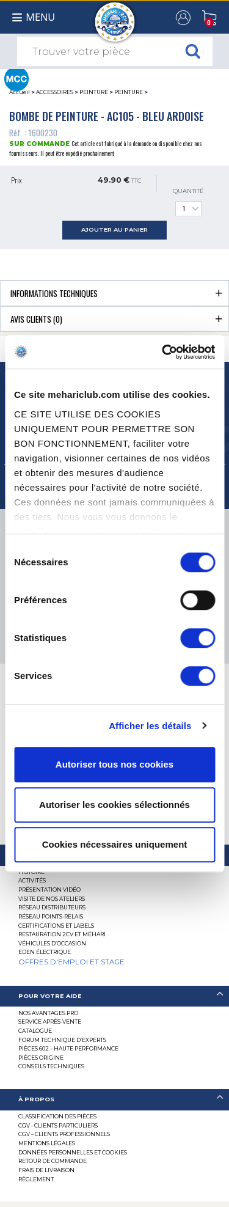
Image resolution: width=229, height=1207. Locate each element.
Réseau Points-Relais (50, 916)
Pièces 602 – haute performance (68, 1048)
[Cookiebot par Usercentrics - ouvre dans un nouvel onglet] (163, 352)
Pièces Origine (41, 1057)
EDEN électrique (44, 951)
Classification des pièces (57, 1116)
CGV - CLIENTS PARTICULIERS (58, 1125)
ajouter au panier (114, 229)
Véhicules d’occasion (52, 943)
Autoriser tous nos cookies (114, 764)
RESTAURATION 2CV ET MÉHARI (62, 934)
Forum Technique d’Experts (62, 1039)
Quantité (188, 202)
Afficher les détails (150, 726)
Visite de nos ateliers (51, 898)
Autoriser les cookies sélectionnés (114, 804)
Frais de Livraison (46, 1170)
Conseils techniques (51, 1066)
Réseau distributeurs (51, 907)
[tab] (114, 293)
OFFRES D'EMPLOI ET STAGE (71, 962)
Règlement (36, 1179)
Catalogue (35, 1030)
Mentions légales (46, 1143)
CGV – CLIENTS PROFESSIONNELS (64, 1134)
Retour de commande (52, 1160)
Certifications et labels (56, 925)
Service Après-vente (49, 1021)
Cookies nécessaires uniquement (114, 844)
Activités (32, 880)
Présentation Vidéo (49, 889)
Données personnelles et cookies (72, 1152)
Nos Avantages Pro (48, 1013)
